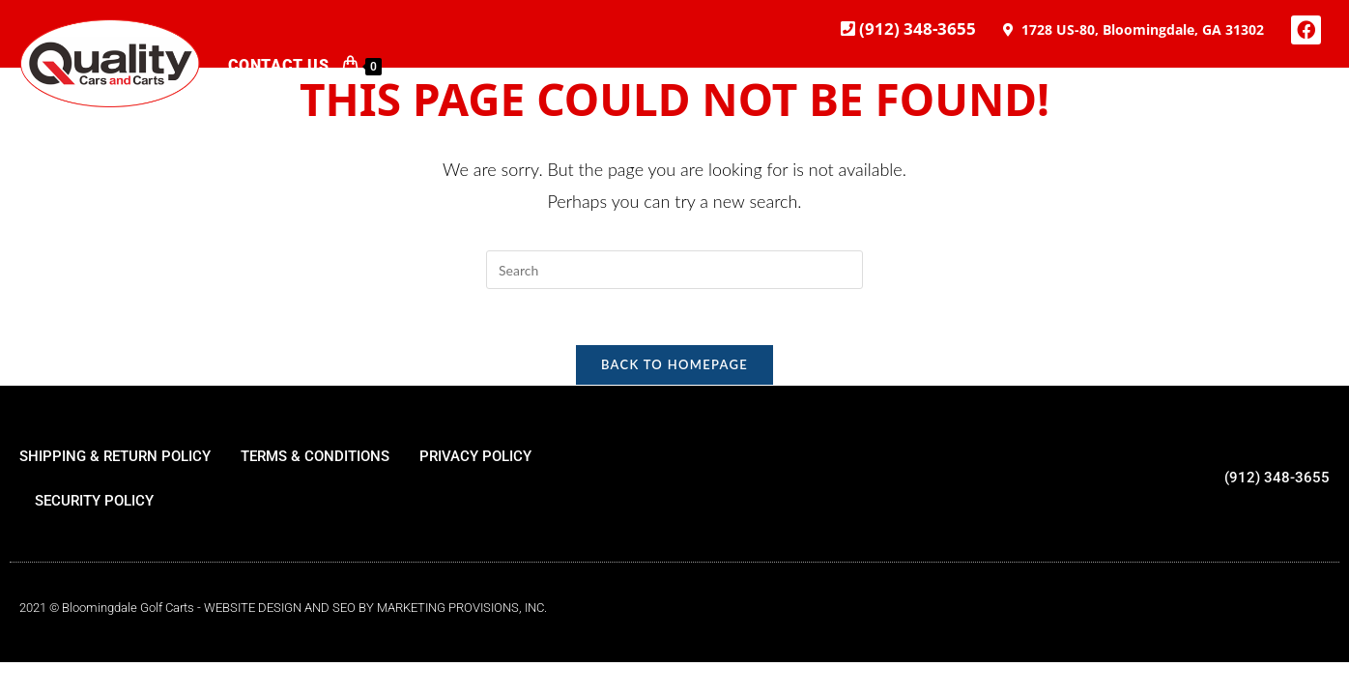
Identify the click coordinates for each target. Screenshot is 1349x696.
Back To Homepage (674, 367)
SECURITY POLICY (94, 503)
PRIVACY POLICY (475, 459)
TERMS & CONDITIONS (315, 459)
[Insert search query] (674, 269)
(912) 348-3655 (915, 28)
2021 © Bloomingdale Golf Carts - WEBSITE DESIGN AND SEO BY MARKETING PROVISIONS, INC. (283, 610)
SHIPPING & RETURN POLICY (115, 459)
